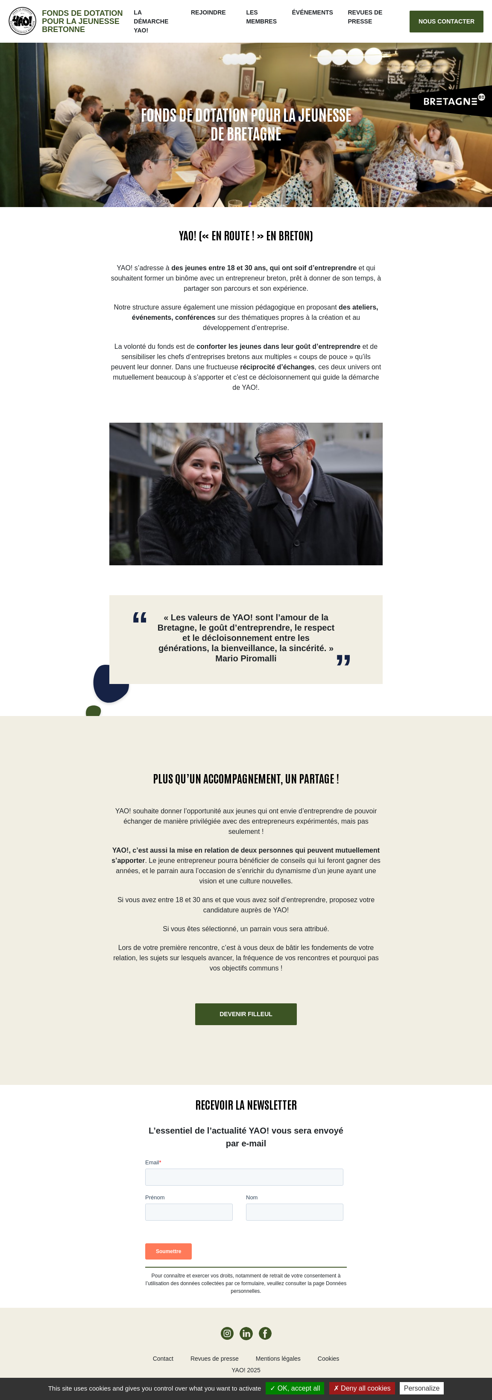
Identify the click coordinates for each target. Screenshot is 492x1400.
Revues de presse (214, 1358)
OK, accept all (295, 1388)
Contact (163, 1358)
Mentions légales (278, 1358)
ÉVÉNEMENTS (313, 12)
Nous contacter (446, 21)
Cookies (329, 1358)
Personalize (422, 1388)
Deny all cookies (362, 1388)
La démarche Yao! (152, 21)
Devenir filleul (246, 1014)
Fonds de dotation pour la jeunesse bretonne (82, 21)
